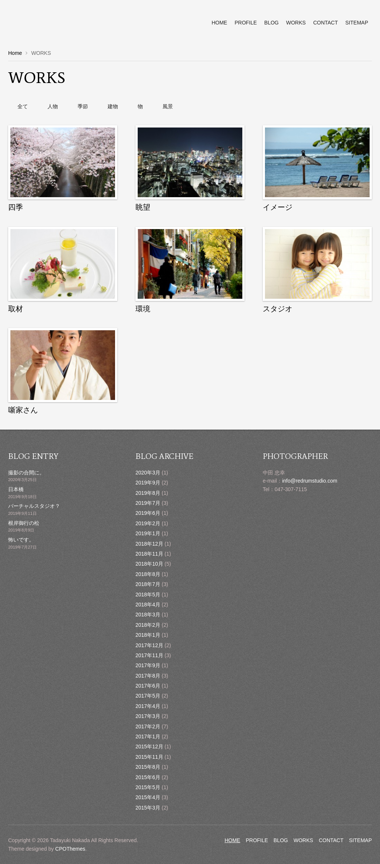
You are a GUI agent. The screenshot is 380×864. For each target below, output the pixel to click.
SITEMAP (360, 840)
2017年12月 (149, 645)
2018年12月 (149, 544)
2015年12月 (149, 746)
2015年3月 (147, 808)
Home (15, 53)
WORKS (303, 840)
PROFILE (257, 840)
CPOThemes (70, 849)
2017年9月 (147, 665)
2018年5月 (147, 594)
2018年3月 (147, 615)
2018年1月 (147, 635)
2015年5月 (147, 787)
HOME (232, 840)
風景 (168, 106)
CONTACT (331, 840)
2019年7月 (147, 503)
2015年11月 (149, 757)
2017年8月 (147, 676)
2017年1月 (147, 736)
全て (22, 106)
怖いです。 (21, 540)
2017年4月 (147, 706)
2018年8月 (147, 574)
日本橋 (16, 489)
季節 (83, 106)
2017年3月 (147, 716)
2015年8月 (147, 767)
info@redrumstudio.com (309, 481)
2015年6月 (147, 777)
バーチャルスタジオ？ (34, 506)
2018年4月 (147, 605)
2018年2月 (147, 625)
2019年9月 (147, 483)
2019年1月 (147, 533)
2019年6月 (147, 513)
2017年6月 (147, 686)
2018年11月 (149, 554)
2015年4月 (147, 797)
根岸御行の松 (23, 523)
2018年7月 (147, 584)
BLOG (280, 840)
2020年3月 (147, 473)
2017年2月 (147, 726)
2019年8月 (147, 493)
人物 (53, 106)
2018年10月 (149, 564)
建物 (113, 106)
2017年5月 (147, 696)
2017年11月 (149, 655)
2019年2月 (147, 523)
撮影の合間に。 (26, 473)
